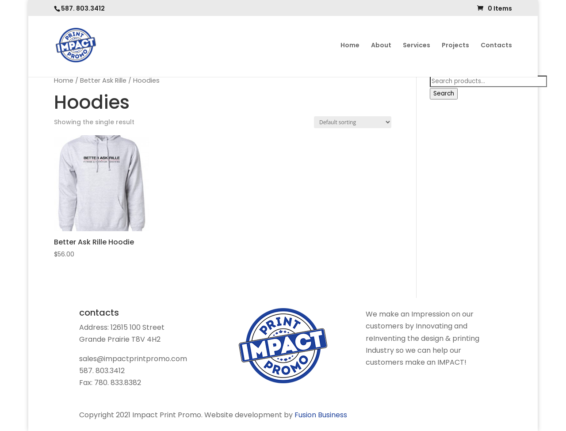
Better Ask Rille (103, 80)
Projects (455, 46)
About (381, 46)
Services (416, 46)
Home (349, 46)
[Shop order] (352, 122)
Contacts (496, 46)
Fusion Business (320, 415)
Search (443, 93)
